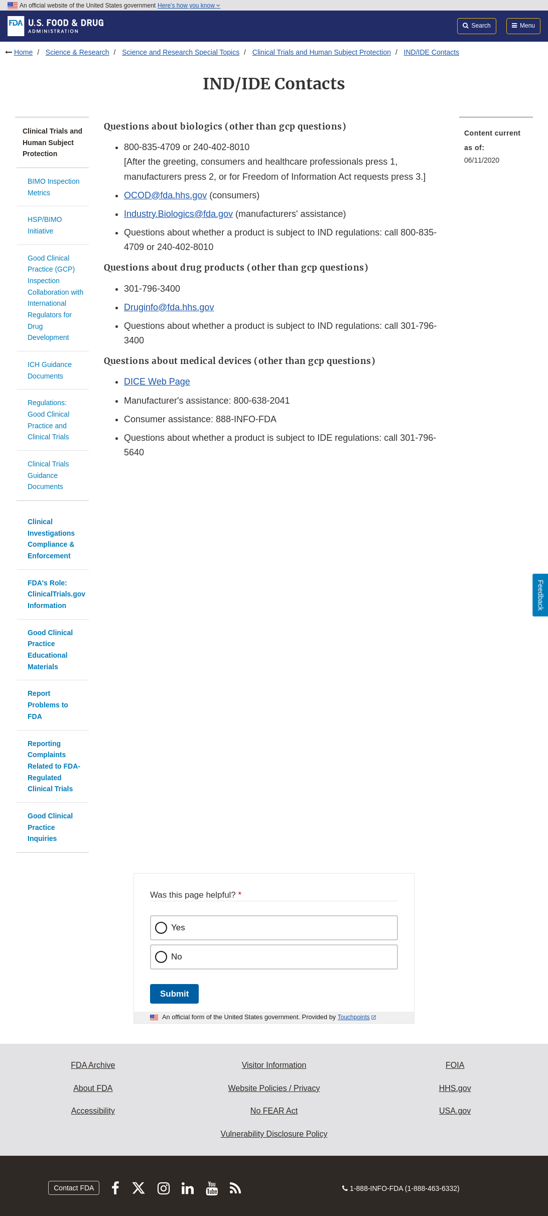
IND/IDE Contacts (431, 52)
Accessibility (93, 1111)
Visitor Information (274, 1065)
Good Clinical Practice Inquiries (50, 827)
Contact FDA (74, 1188)
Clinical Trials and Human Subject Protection (321, 52)
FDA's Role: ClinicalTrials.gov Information (56, 594)
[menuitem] (496, 150)
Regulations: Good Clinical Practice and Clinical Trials (48, 420)
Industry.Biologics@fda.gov (178, 214)
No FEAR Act (274, 1111)
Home (23, 52)
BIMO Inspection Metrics (54, 187)
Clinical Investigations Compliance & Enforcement (51, 539)
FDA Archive (93, 1065)
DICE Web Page (157, 382)
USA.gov (455, 1111)
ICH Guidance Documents (50, 370)
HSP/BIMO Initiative (45, 225)
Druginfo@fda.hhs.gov (169, 307)
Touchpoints (354, 1017)
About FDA (92, 1088)
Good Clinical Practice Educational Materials (50, 650)
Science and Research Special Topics (180, 52)
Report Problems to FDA (48, 704)
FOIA (455, 1065)
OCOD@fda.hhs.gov (165, 195)
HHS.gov (455, 1088)
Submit (174, 994)
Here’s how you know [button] (189, 5)
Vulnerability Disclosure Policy (274, 1134)
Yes (178, 927)
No (176, 956)
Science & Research (77, 52)
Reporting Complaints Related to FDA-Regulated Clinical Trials (54, 766)
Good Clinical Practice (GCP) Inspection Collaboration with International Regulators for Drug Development (55, 298)
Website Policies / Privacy (274, 1088)
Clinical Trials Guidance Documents (48, 475)
